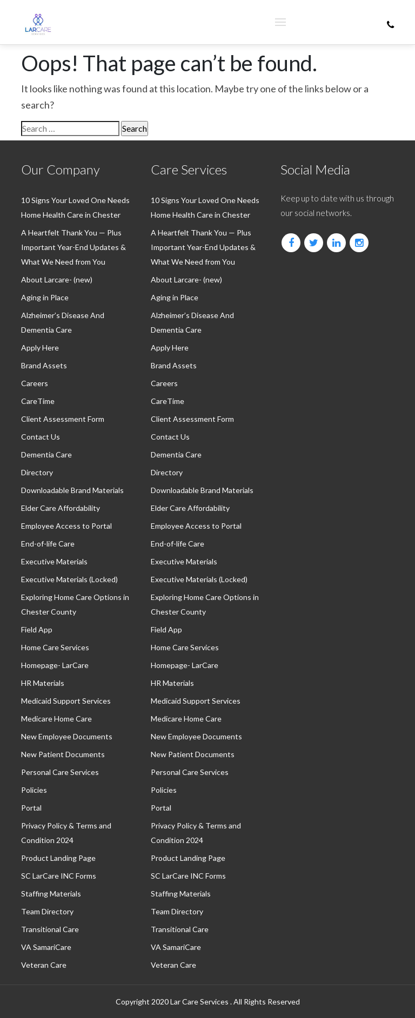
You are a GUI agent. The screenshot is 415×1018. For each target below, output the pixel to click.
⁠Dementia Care (46, 454)
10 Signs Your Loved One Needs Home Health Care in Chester (75, 207)
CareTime (38, 401)
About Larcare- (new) (56, 279)
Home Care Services (55, 647)
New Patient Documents (63, 754)
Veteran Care (43, 964)
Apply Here (40, 347)
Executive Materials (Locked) (69, 579)
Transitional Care (50, 929)
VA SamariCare (46, 947)
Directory (37, 472)
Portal (31, 807)
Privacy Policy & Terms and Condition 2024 (66, 833)
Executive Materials (54, 561)
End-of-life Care (48, 543)
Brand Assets (44, 365)
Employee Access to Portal (66, 525)
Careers (34, 383)
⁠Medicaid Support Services (66, 700)
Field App (36, 629)
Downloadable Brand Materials (72, 490)
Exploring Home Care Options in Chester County (75, 604)
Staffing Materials (51, 893)
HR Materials (42, 682)
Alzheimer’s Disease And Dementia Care (62, 322)
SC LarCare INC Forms (58, 875)
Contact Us (40, 436)
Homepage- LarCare (55, 665)
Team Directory (47, 911)
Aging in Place (45, 297)
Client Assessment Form (62, 418)
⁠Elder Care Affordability (60, 508)
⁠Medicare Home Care (56, 718)
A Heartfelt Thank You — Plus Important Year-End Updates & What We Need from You (73, 247)
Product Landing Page (58, 857)
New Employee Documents (66, 736)
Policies (34, 789)
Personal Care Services (60, 772)
